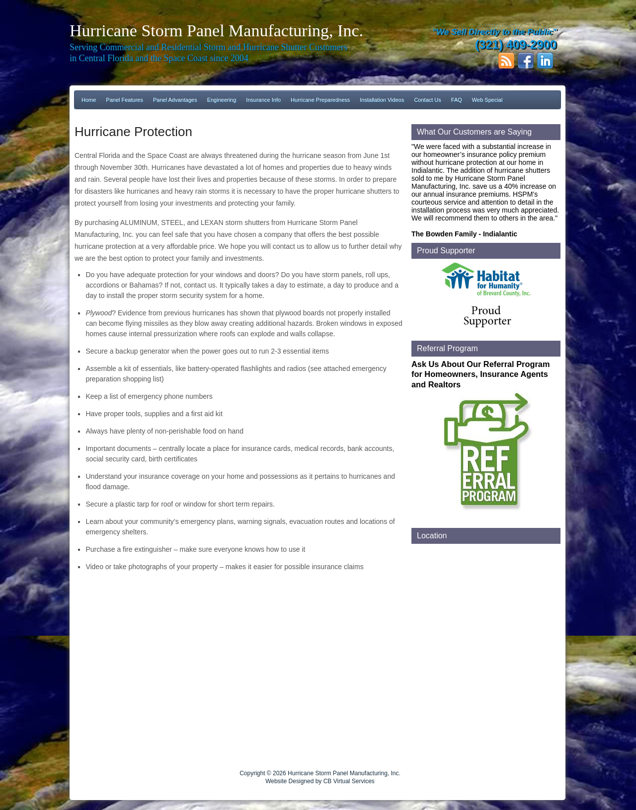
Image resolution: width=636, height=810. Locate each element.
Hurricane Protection (133, 131)
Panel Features (124, 100)
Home (88, 100)
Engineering (222, 100)
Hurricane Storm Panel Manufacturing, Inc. (216, 30)
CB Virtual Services (349, 781)
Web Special (487, 100)
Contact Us (427, 100)
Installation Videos (382, 100)
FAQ (456, 100)
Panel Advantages (175, 100)
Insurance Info (263, 100)
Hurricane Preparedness (320, 100)
